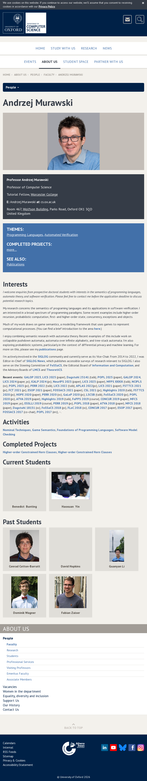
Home (40, 48)
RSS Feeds (9, 752)
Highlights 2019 (52, 399)
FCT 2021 (15, 390)
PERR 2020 (49, 394)
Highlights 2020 (114, 390)
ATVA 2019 (23, 399)
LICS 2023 (89, 381)
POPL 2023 (16, 386)
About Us (51, 61)
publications (47, 349)
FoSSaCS (56, 365)
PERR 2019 (60, 403)
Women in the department (22, 691)
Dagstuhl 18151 (24, 408)
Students (12, 656)
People (35, 74)
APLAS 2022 (84, 386)
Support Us (11, 700)
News (107, 48)
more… (12, 249)
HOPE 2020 (23, 394)
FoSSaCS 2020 (113, 394)
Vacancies (10, 687)
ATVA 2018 (107, 403)
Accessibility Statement (18, 765)
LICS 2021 (105, 386)
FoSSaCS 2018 (51, 408)
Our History (11, 705)
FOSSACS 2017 (13, 412)
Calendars (9, 743)
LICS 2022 (60, 386)
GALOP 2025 (32, 377)
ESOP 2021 (35, 390)
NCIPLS (137, 381)
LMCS (36, 370)
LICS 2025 (49, 377)
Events (30, 61)
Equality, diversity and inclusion (25, 696)
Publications (15, 264)
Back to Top (73, 726)
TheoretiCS (54, 370)
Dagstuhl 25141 (78, 377)
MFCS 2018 (133, 403)
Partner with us (108, 61)
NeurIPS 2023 (62, 381)
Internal (8, 747)
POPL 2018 (81, 403)
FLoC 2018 (75, 408)
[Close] (143, 3)
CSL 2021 (90, 390)
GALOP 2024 (131, 377)
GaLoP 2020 (71, 394)
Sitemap (8, 756)
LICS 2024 (9, 381)
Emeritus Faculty (18, 673)
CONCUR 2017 (97, 408)
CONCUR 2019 (110, 399)
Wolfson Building (35, 209)
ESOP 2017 (125, 408)
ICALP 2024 (38, 381)
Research (89, 48)
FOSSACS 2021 (63, 390)
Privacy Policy (47, 6)
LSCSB (90, 394)
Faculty (49, 74)
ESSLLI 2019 (32, 403)
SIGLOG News (35, 361)
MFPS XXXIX (115, 381)
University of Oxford (71, 777)
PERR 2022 (37, 386)
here (97, 329)
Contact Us (11, 709)
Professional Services (20, 662)
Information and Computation (112, 365)
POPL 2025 (105, 377)
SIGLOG (43, 356)
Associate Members (19, 679)
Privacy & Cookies (14, 760)
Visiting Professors (19, 668)
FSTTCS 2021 (132, 386)
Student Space (75, 61)
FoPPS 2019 (80, 399)
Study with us (63, 48)
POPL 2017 (44, 412)
